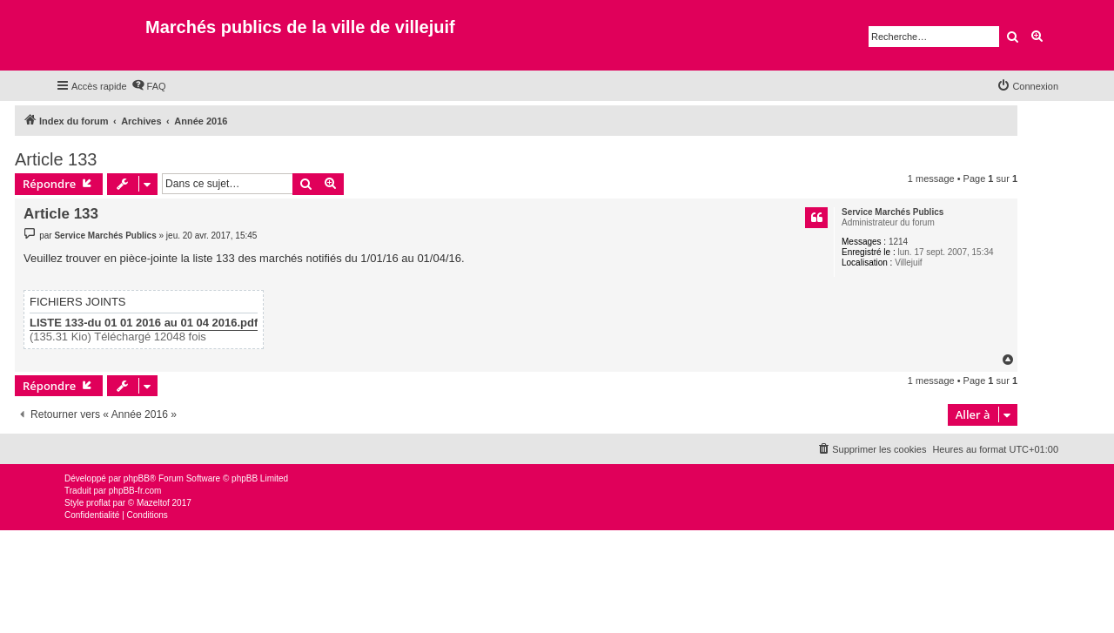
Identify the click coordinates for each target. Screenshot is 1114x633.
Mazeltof (153, 503)
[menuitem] (148, 86)
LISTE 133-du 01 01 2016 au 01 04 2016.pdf (144, 323)
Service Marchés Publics (892, 212)
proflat (98, 503)
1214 (898, 241)
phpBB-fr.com (135, 490)
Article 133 (56, 159)
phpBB (137, 478)
